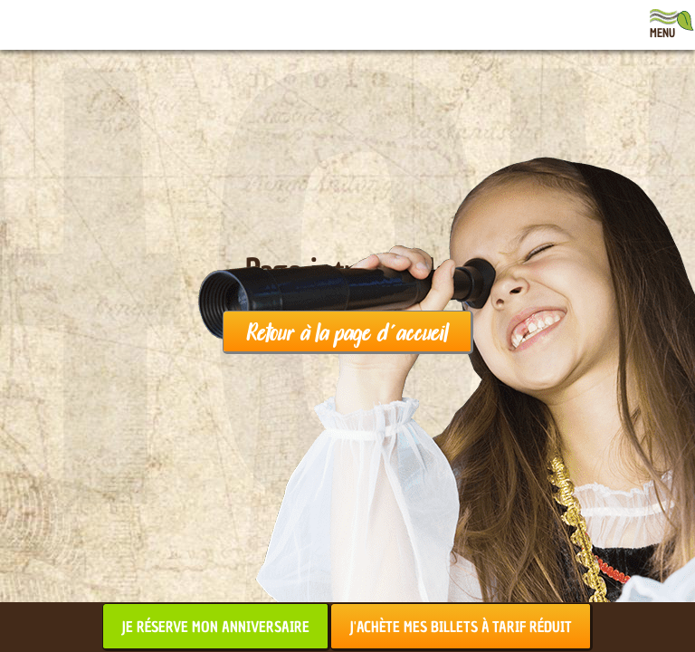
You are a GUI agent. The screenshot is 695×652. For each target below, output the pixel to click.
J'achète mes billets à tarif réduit (460, 627)
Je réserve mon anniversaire (215, 627)
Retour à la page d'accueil (347, 331)
